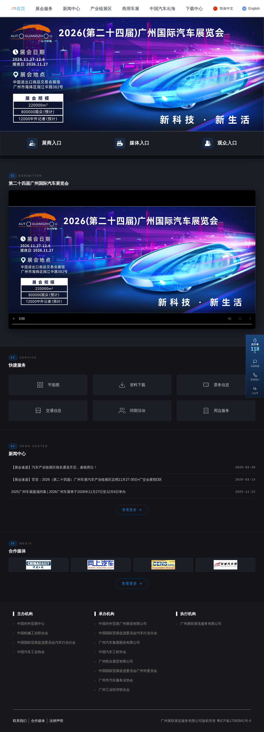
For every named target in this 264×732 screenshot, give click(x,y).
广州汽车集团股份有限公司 (119, 642)
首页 (21, 8)
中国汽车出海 (162, 8)
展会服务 (44, 8)
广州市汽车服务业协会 (116, 680)
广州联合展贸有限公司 (116, 661)
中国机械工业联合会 (32, 633)
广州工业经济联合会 (114, 689)
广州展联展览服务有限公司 (201, 623)
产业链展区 (101, 8)
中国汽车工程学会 (112, 652)
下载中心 (194, 8)
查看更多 (132, 510)
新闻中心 (71, 8)
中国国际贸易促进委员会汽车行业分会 (46, 642)
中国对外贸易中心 (31, 623)
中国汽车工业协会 (31, 652)
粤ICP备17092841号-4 (233, 721)
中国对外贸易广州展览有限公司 (123, 623)
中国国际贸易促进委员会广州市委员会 (128, 671)
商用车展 (130, 8)
